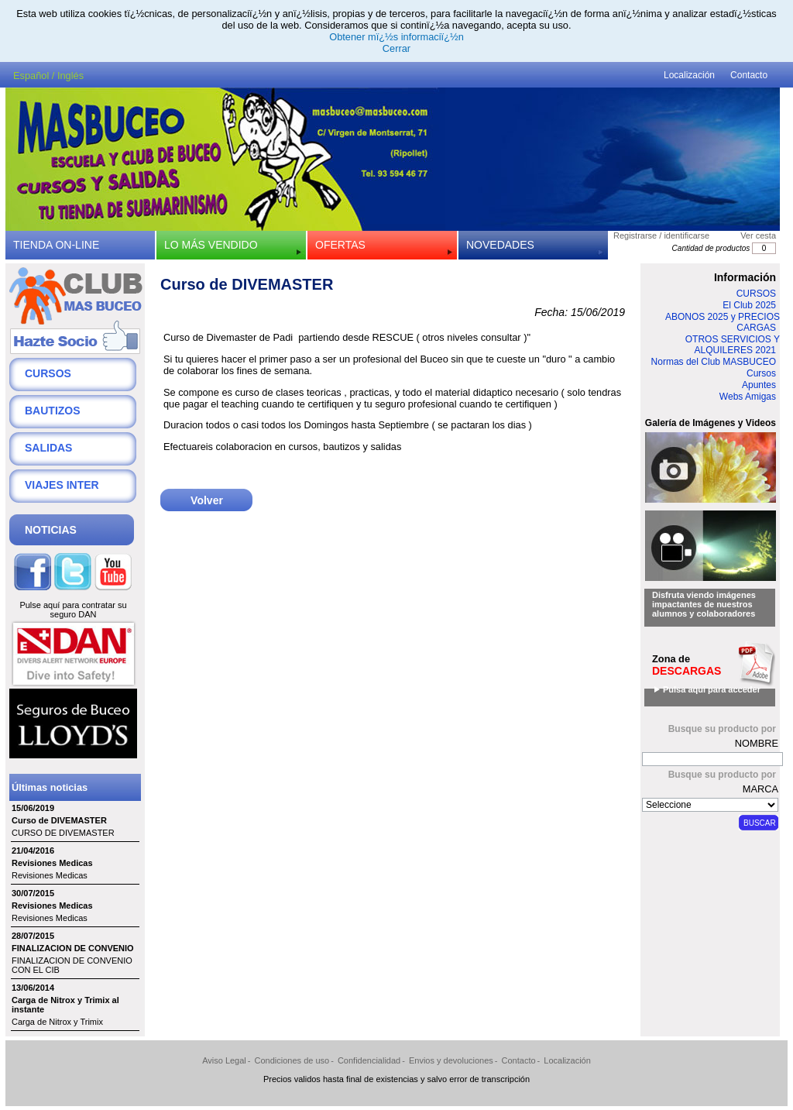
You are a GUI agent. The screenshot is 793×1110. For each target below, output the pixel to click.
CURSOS (48, 373)
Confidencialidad (369, 1060)
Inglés (70, 75)
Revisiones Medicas (52, 863)
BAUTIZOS (53, 410)
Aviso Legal (224, 1060)
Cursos (761, 373)
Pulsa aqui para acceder (711, 689)
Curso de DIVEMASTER (59, 820)
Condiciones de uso (292, 1060)
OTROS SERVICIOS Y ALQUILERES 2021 (732, 345)
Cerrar (396, 48)
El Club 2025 (749, 305)
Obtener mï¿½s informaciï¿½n (396, 37)
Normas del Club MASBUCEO (713, 361)
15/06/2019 (33, 808)
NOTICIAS (51, 530)
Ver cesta (758, 235)
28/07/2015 (33, 935)
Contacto (748, 75)
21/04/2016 (33, 850)
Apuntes (759, 385)
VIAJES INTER (62, 485)
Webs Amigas (747, 396)
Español (31, 75)
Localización (689, 75)
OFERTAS (340, 245)
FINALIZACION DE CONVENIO (73, 948)
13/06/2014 (33, 987)
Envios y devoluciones (451, 1060)
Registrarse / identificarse (661, 235)
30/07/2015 (33, 893)
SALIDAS (48, 448)
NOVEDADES (500, 245)
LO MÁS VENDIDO (211, 245)
